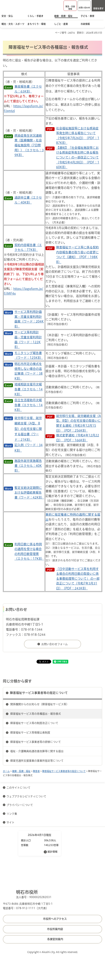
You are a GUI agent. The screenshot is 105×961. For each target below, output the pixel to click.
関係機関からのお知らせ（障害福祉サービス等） (39, 704)
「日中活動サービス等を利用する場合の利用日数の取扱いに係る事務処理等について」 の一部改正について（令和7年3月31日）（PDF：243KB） (77, 578)
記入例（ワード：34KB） (28, 447)
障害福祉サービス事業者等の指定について (39, 692)
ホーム (6, 771)
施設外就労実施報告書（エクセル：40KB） (28, 465)
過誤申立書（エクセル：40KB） (28, 200)
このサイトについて (18, 787)
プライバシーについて (19, 805)
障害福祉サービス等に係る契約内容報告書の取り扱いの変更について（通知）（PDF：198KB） (77, 254)
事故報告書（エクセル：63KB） (28, 89)
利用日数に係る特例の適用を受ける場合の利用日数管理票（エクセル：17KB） (29, 551)
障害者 (36, 771)
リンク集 (11, 813)
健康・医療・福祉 (21, 771)
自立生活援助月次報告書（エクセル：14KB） (28, 405)
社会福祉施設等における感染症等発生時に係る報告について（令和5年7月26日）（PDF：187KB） (77, 135)
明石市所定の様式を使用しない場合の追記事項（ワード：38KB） (28, 371)
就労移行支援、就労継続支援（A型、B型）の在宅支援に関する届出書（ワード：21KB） (28, 428)
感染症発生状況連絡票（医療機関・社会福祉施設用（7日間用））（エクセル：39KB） (29, 145)
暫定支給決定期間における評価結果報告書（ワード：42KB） (29, 492)
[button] (70, 6)
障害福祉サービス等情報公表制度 (30, 732)
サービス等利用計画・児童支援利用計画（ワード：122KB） (28, 339)
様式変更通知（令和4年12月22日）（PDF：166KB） (77, 438)
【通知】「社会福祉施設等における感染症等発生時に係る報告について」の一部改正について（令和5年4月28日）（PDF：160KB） (77, 157)
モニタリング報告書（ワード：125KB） (28, 355)
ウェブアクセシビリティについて (26, 796)
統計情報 (52, 851)
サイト (10, 822)
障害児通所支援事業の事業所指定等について (37, 760)
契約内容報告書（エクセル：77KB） (28, 247)
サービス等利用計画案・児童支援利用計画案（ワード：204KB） (29, 319)
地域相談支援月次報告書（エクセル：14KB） (28, 389)
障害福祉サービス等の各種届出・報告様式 (35, 713)
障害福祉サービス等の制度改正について (34, 723)
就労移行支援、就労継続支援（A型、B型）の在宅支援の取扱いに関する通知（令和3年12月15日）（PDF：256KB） (78, 423)
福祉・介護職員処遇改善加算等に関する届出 (37, 751)
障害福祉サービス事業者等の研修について (35, 742)
